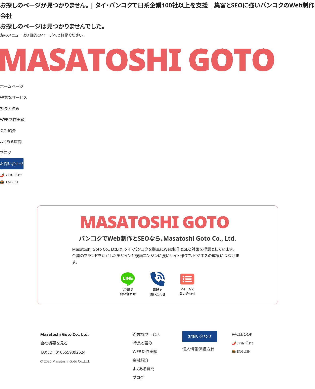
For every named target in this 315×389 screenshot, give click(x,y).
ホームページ (11, 86)
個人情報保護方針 (198, 349)
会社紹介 (8, 130)
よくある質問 (11, 141)
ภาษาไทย (11, 174)
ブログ (5, 152)
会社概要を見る (54, 343)
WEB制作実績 (12, 119)
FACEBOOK (242, 334)
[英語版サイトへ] (241, 351)
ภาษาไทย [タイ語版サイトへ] (243, 343)
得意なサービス (13, 97)
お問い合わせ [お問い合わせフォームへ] (199, 336)
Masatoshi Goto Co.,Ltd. (71, 361)
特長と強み (9, 108)
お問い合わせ (12, 163)
